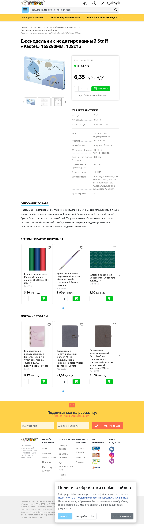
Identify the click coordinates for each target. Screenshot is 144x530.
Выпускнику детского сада (65, 17)
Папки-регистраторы (32, 17)
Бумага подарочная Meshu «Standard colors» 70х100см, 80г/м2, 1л (36, 278)
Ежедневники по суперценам (103, 17)
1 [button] (63, 307)
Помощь (80, 461)
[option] (36, 17)
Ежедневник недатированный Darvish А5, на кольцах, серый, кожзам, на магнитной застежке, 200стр (70, 358)
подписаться (111, 425)
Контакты (81, 456)
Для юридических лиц (66, 466)
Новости (46, 461)
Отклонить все (122, 516)
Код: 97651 (29, 286)
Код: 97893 (29, 369)
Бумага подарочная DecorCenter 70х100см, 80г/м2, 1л (102, 277)
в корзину (101, 88)
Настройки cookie (85, 516)
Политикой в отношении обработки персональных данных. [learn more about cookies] (93, 497)
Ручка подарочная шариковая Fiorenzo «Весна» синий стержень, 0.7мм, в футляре (68, 279)
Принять (65, 516)
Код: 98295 (94, 371)
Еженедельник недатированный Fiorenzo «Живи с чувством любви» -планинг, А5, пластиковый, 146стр (36, 358)
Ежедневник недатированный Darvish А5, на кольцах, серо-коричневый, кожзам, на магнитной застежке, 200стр (102, 359)
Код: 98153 (94, 284)
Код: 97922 (61, 288)
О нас (45, 448)
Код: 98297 (61, 369)
